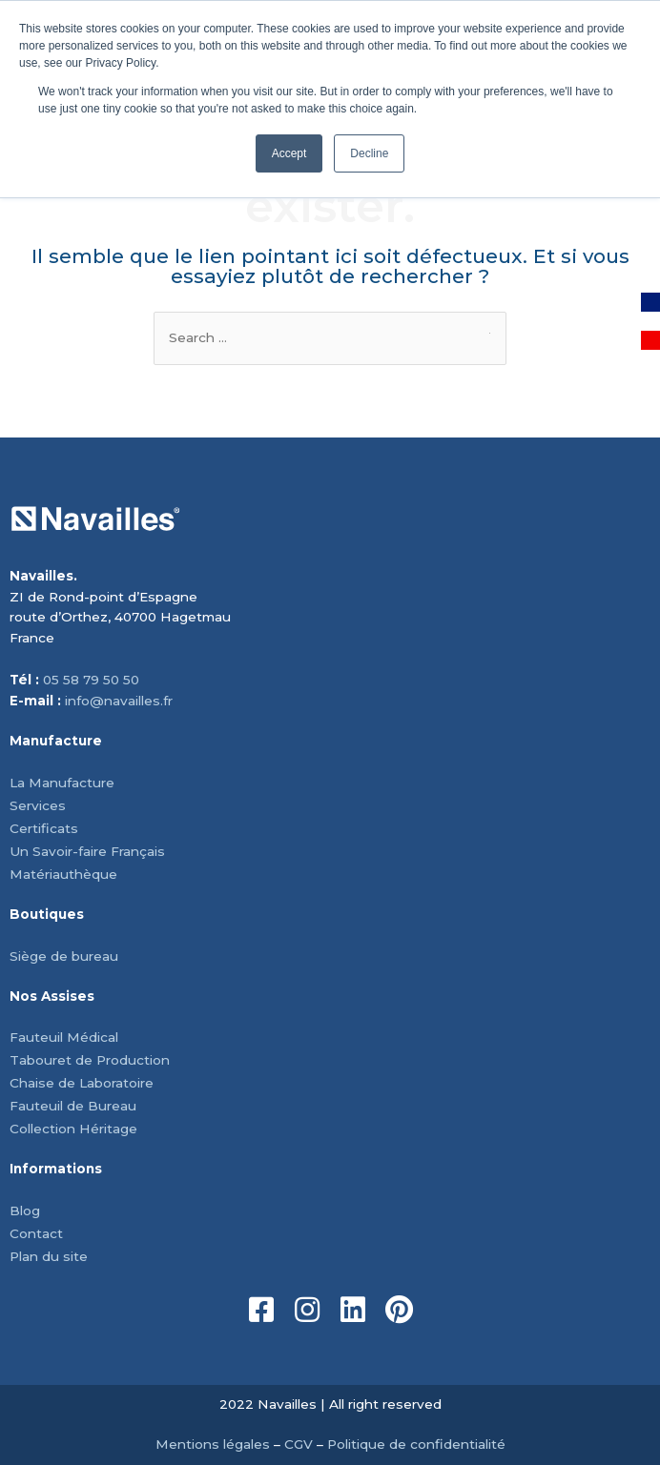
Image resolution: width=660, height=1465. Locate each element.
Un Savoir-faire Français (87, 851)
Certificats (44, 828)
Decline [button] (369, 153)
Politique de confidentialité (416, 1444)
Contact (36, 1233)
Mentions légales (212, 1444)
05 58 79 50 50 (91, 679)
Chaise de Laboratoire (82, 1082)
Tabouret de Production (90, 1060)
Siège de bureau (64, 956)
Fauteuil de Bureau (73, 1105)
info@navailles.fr (119, 700)
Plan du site (49, 1256)
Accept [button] (289, 153)
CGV (298, 1444)
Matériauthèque (63, 874)
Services (38, 805)
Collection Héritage (73, 1128)
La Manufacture (62, 782)
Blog (25, 1210)
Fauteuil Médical (64, 1037)
